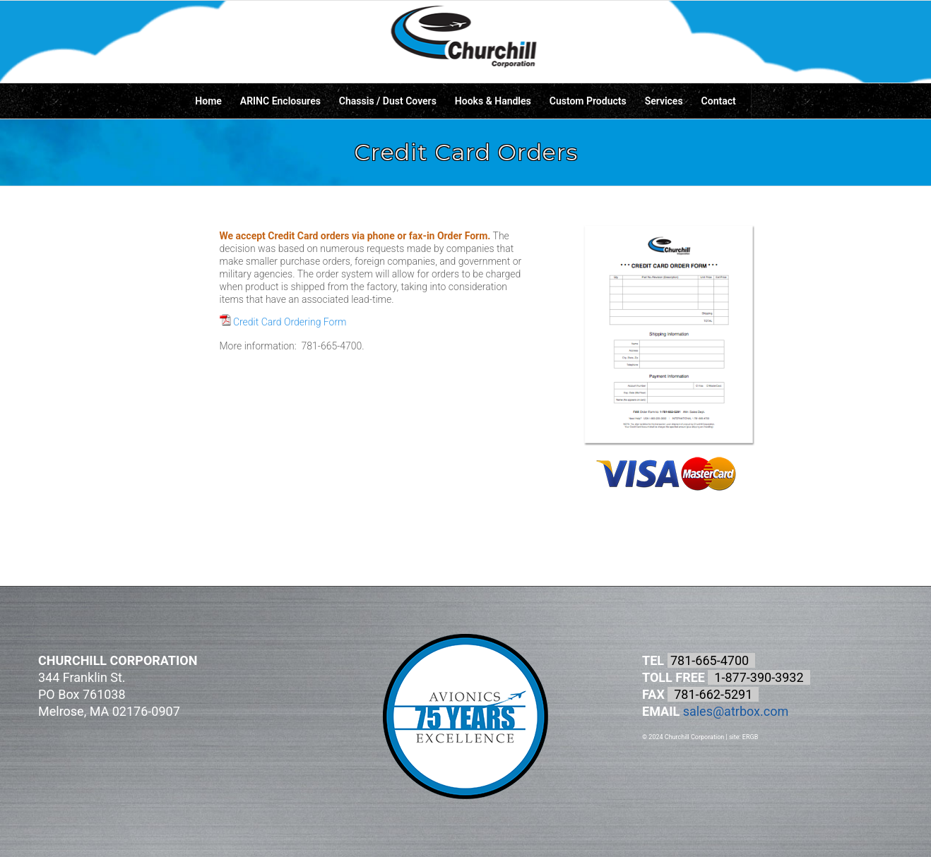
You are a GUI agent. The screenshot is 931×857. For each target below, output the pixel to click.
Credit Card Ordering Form (283, 321)
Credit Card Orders (466, 152)
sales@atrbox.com (736, 711)
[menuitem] (208, 101)
